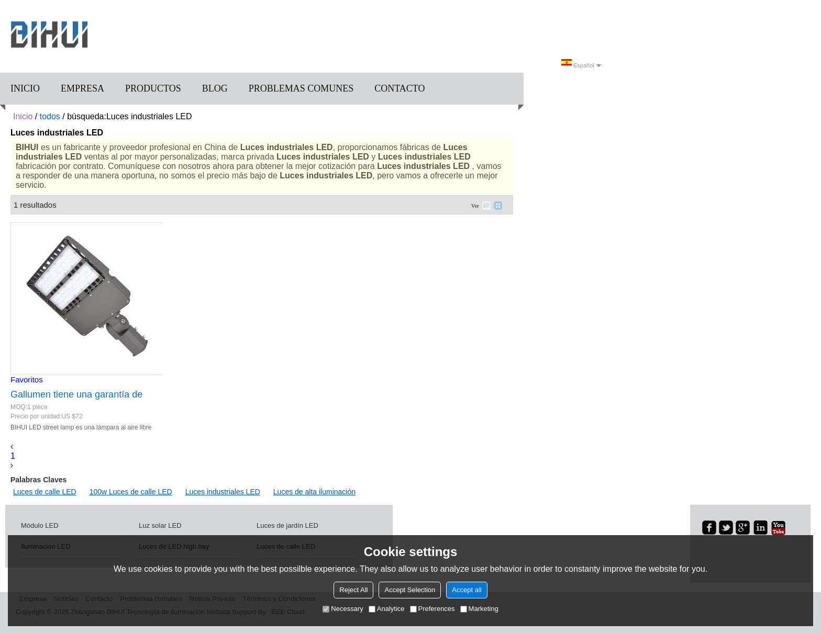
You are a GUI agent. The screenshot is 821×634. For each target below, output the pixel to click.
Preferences (432, 609)
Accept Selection (409, 590)
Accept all (466, 590)
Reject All (353, 590)
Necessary (343, 609)
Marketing (479, 609)
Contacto (399, 88)
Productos (153, 88)
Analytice (387, 609)
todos (50, 116)
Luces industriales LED (222, 492)
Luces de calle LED (44, 492)
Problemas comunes (301, 88)
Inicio (25, 88)
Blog (215, 88)
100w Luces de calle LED (131, 492)
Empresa (82, 88)
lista (486, 205)
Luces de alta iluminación (314, 492)
